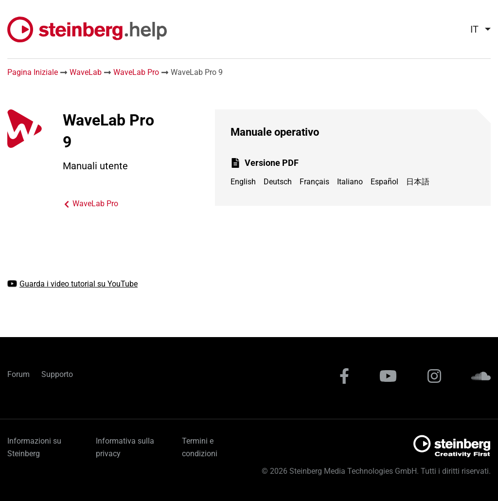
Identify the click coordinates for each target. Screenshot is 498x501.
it (474, 29)
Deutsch (278, 181)
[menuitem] (476, 29)
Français (314, 181)
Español (384, 181)
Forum (18, 374)
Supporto (57, 374)
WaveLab (86, 72)
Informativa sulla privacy (125, 447)
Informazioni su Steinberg (34, 447)
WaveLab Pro (136, 72)
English (243, 181)
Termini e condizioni (199, 447)
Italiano (350, 181)
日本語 (417, 181)
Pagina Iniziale (32, 72)
